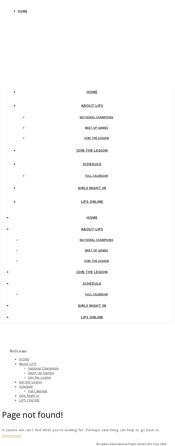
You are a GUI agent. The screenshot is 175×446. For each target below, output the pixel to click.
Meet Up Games (96, 128)
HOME (92, 91)
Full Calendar (96, 176)
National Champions (96, 117)
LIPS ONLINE (92, 201)
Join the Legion (96, 138)
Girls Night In (92, 187)
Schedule (92, 164)
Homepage (11, 435)
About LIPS (92, 105)
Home (22, 11)
